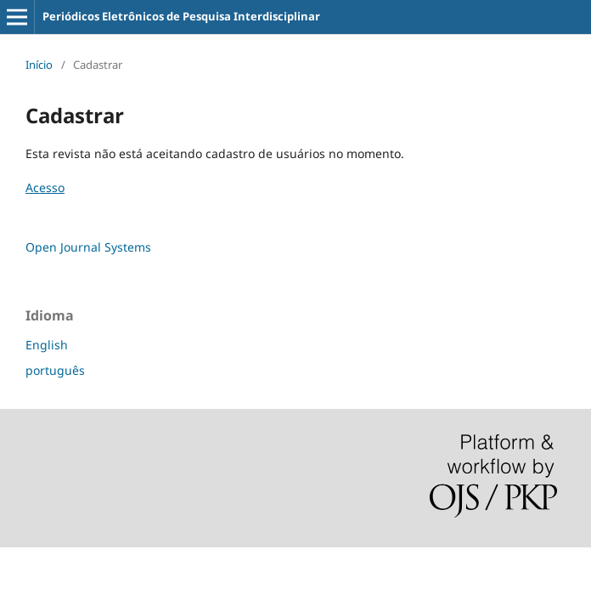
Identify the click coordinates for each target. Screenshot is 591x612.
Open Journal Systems (88, 247)
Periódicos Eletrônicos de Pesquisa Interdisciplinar (181, 16)
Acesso (45, 187)
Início (39, 64)
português (55, 370)
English (46, 345)
